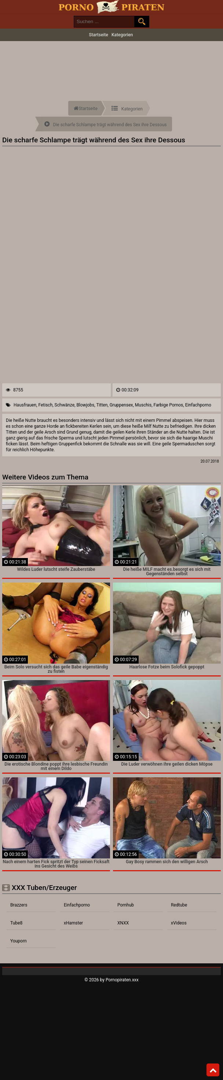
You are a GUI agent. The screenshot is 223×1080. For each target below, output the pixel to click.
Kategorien (122, 34)
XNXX (123, 923)
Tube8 (16, 923)
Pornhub (125, 905)
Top (213, 1070)
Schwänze (64, 405)
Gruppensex (121, 405)
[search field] (104, 22)
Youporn (18, 941)
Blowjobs (85, 405)
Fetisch (45, 405)
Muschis (143, 405)
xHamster (73, 923)
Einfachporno (198, 405)
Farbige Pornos (168, 405)
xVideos (179, 923)
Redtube (179, 905)
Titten (101, 405)
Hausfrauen (25, 405)
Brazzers (18, 905)
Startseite (98, 34)
